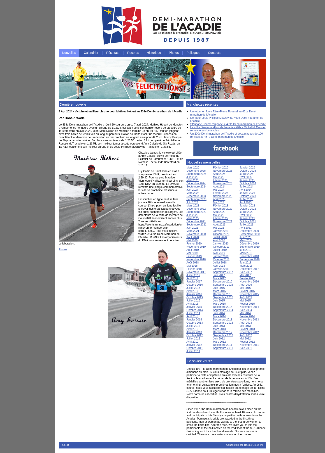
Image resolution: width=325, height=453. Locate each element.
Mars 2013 (219, 329)
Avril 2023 (246, 202)
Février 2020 (194, 243)
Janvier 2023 (247, 205)
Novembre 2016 (249, 281)
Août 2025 (219, 174)
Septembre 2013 (223, 322)
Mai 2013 (245, 325)
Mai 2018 (191, 265)
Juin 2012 (219, 338)
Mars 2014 (219, 316)
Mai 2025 (218, 177)
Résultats (112, 53)
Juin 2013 (219, 325)
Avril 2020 (219, 240)
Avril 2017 (192, 278)
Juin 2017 (219, 275)
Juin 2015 (219, 300)
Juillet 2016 (193, 287)
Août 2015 (246, 297)
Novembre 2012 (249, 332)
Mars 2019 (246, 253)
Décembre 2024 (196, 183)
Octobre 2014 (194, 310)
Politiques (193, 53)
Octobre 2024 (248, 183)
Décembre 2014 (222, 306)
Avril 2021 (246, 227)
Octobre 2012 (194, 335)
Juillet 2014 (193, 313)
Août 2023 (219, 199)
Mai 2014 (245, 313)
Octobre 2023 (248, 196)
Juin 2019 (245, 249)
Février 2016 (247, 291)
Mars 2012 (219, 341)
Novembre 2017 (196, 272)
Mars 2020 (246, 240)
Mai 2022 (218, 215)
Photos (174, 53)
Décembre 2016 (222, 281)
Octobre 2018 (221, 259)
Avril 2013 (192, 329)
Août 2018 (192, 262)
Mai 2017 (245, 275)
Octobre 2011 (194, 348)
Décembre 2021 (196, 221)
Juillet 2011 (193, 351)
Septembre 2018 (250, 259)
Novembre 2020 (196, 234)
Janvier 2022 (247, 218)
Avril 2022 (246, 215)
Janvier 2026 (247, 167)
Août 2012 (246, 335)
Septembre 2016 (223, 284)
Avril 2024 (246, 189)
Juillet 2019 (220, 249)
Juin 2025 (192, 177)
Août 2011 (246, 348)
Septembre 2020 (250, 234)
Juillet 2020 (220, 237)
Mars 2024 (192, 192)
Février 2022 (220, 218)
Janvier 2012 (194, 344)
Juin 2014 (219, 313)
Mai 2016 (245, 287)
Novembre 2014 (249, 306)
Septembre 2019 (250, 246)
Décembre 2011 (222, 344)
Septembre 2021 (196, 224)
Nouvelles (69, 53)
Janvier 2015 (194, 306)
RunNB (65, 445)
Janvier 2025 (247, 180)
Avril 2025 (246, 177)
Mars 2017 (219, 278)
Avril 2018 (219, 265)
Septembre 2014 (223, 310)
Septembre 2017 (223, 272)
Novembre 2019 (196, 246)
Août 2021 (219, 224)
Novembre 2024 (222, 183)
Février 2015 (247, 303)
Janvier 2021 (221, 230)
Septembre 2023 (196, 199)
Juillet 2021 (246, 224)
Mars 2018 (246, 265)
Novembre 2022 (222, 208)
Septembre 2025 (196, 174)
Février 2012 (247, 341)
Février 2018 (194, 268)
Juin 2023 (192, 202)
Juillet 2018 (220, 262)
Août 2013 (246, 322)
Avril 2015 (192, 303)
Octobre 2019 (221, 246)
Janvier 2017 (194, 281)
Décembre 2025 (196, 170)
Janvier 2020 (221, 243)
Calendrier (91, 53)
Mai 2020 (191, 240)
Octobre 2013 (194, 322)
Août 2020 (192, 237)
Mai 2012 (245, 338)
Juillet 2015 (193, 300)
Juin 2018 (245, 262)
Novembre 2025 (222, 170)
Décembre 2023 (196, 196)
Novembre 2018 (196, 259)
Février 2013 (247, 329)
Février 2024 (220, 192)
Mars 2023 (192, 205)
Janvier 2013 (194, 332)
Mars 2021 (192, 230)
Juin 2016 (219, 287)
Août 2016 (246, 284)
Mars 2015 (219, 303)
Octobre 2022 (248, 208)
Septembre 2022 (196, 211)
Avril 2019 (219, 253)
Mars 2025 (192, 180)
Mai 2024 (218, 189)
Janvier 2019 (221, 256)
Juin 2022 (192, 215)
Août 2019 (192, 249)
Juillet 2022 (246, 211)
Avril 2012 (192, 341)
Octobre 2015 (194, 297)
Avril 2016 (192, 291)
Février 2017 (247, 278)
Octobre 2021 (248, 221)
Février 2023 (220, 205)
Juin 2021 (192, 227)
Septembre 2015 (223, 297)
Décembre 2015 (222, 294)
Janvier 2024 (247, 192)
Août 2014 (246, 310)
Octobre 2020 (221, 234)
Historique (154, 53)
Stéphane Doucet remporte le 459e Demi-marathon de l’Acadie (228, 124)
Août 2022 (219, 211)
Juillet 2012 (193, 338)
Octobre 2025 (248, 170)
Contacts (214, 53)
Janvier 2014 (194, 319)
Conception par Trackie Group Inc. (245, 445)
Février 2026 (220, 167)
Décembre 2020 (249, 230)
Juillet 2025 (246, 174)
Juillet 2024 (246, 186)
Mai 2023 (218, 202)
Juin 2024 (192, 189)
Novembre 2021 (222, 221)
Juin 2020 (245, 237)
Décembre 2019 (249, 243)
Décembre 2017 (249, 268)
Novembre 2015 (249, 294)
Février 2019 (194, 256)
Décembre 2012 (222, 332)
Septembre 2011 (223, 348)
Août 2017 (246, 272)
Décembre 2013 (222, 319)
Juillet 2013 (193, 325)
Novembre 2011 (249, 344)
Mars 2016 (219, 291)
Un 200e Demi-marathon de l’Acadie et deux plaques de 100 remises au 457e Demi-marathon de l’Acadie (226, 135)
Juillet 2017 (193, 275)
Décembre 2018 (249, 256)
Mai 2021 (218, 227)
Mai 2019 (191, 253)
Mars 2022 (192, 218)
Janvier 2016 (194, 294)
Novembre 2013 (249, 319)
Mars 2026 (192, 167)
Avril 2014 (192, 316)
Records (133, 53)
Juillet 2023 (246, 199)
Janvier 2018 (221, 268)
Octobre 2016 (194, 284)
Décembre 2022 (196, 208)
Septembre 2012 (223, 335)
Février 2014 (247, 316)
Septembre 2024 (196, 186)
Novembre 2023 (222, 196)
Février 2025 (220, 180)
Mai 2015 (245, 300)
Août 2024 (219, 186)
